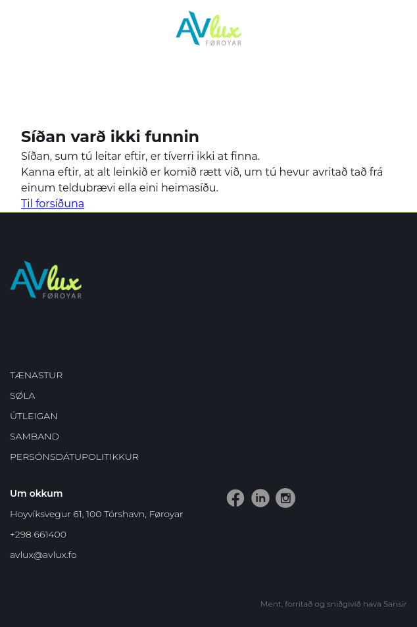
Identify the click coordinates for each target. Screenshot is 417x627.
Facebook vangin (229, 488)
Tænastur (36, 375)
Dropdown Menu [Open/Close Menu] (398, 30)
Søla (22, 395)
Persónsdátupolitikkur (74, 457)
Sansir (395, 604)
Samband (34, 436)
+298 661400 (38, 534)
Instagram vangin (279, 488)
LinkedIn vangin (253, 488)
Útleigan (34, 416)
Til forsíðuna (52, 203)
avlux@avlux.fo (43, 554)
